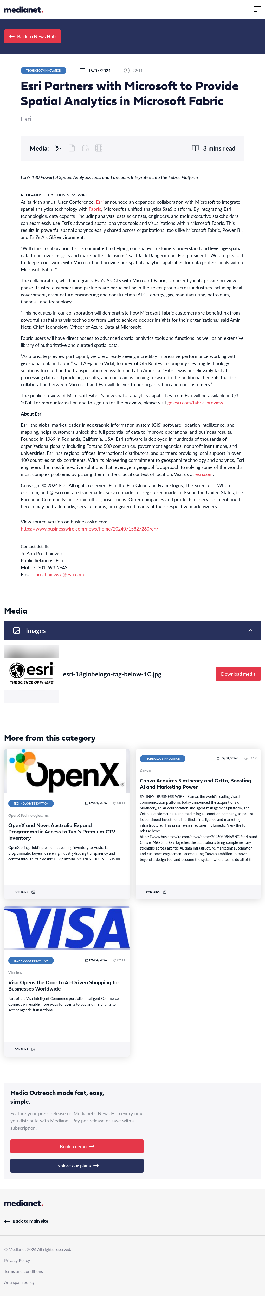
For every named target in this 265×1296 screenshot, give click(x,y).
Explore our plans (77, 1165)
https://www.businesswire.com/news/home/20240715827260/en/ (89, 528)
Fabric (95, 209)
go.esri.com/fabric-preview (195, 402)
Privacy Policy (17, 1260)
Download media (238, 674)
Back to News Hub (32, 36)
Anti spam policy (19, 1282)
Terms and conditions (23, 1271)
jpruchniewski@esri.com (59, 574)
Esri (100, 202)
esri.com (204, 474)
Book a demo (77, 1146)
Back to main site (26, 1221)
